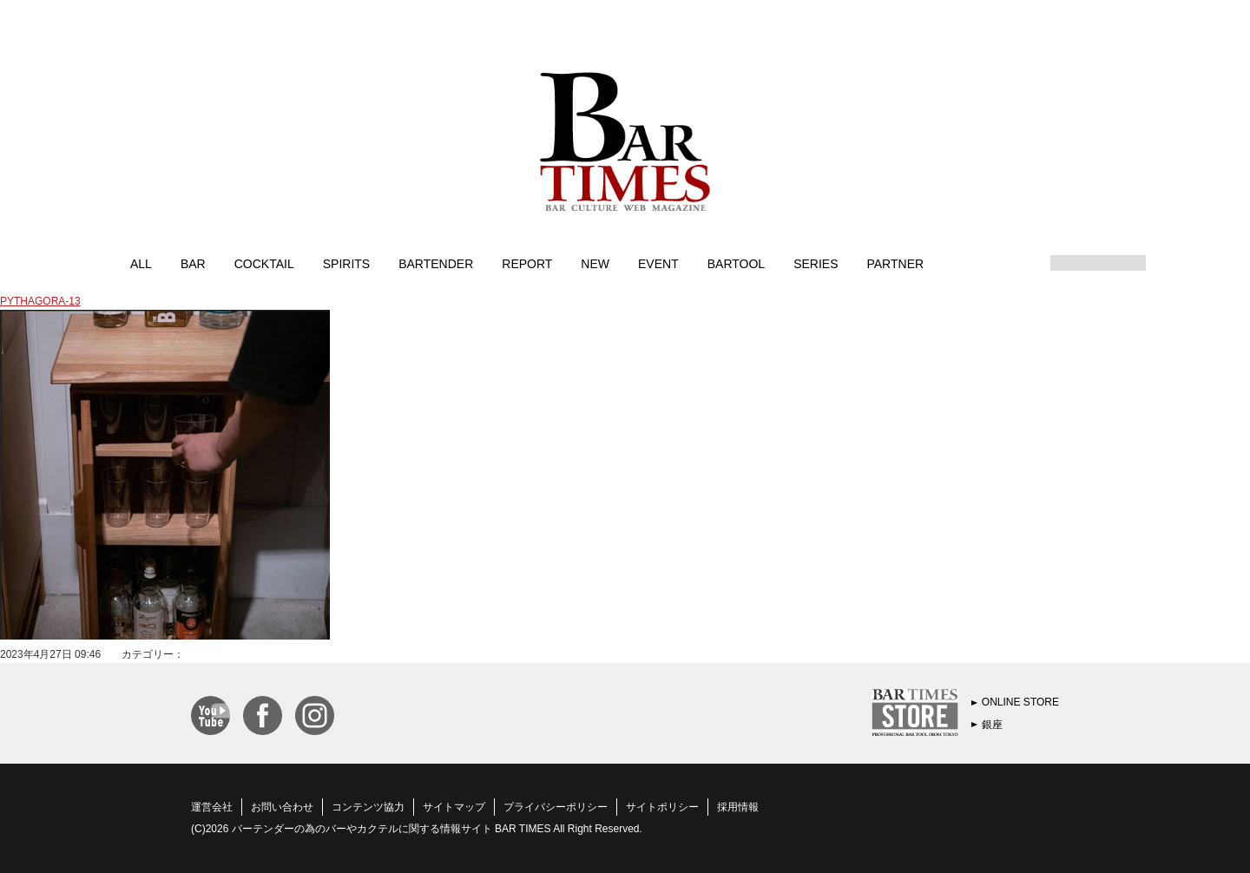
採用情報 (738, 807)
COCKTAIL (264, 263)
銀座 (992, 725)
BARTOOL (736, 263)
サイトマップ (454, 807)
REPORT (527, 263)
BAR (193, 263)
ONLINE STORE (1020, 702)
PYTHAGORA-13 (40, 301)
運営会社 (212, 807)
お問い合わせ (282, 807)
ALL (141, 263)
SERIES (815, 263)
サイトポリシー (662, 807)
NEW (595, 263)
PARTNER (895, 263)
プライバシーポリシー (555, 807)
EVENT (658, 263)
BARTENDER (435, 263)
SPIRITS (346, 263)
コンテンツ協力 (368, 807)
